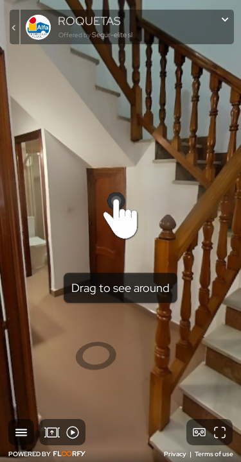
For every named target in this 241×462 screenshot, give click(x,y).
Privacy (176, 454)
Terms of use (214, 454)
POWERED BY (46, 454)
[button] (21, 432)
